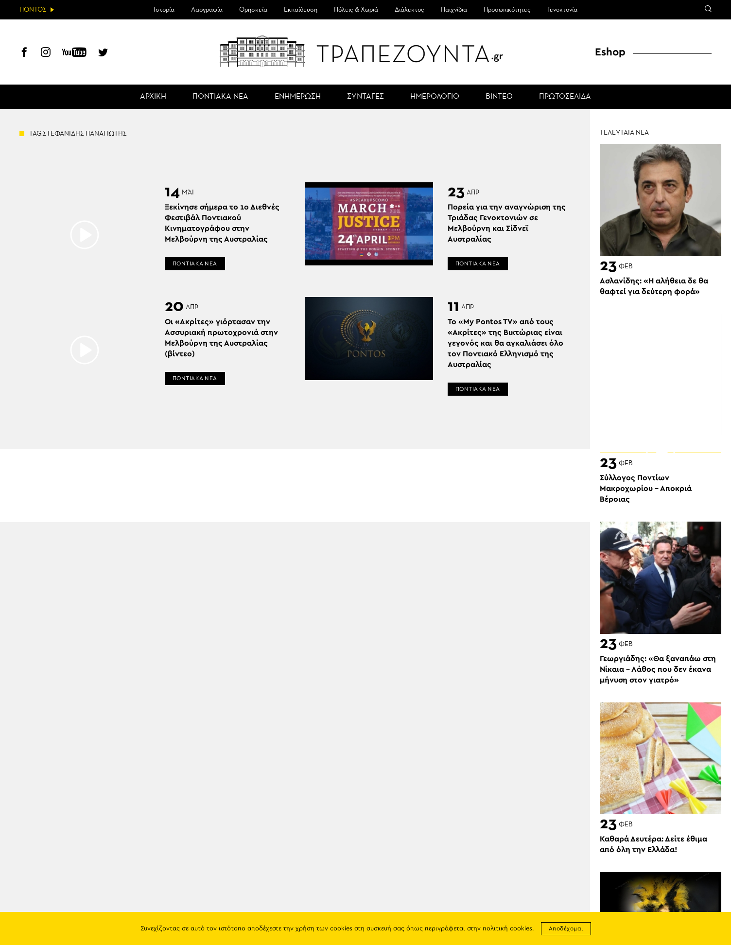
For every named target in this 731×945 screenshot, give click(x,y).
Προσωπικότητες (507, 9)
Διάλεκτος (409, 9)
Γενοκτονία (562, 9)
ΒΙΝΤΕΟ (499, 97)
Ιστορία (164, 9)
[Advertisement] (660, 375)
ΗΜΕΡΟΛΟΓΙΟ (434, 97)
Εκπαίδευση (300, 9)
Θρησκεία (253, 9)
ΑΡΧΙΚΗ (153, 97)
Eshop (610, 52)
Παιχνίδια (454, 9)
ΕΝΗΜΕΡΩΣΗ (298, 97)
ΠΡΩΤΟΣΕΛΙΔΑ (565, 97)
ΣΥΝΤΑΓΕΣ (365, 97)
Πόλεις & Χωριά (356, 9)
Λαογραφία (207, 9)
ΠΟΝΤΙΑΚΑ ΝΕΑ (220, 97)
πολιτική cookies (507, 929)
